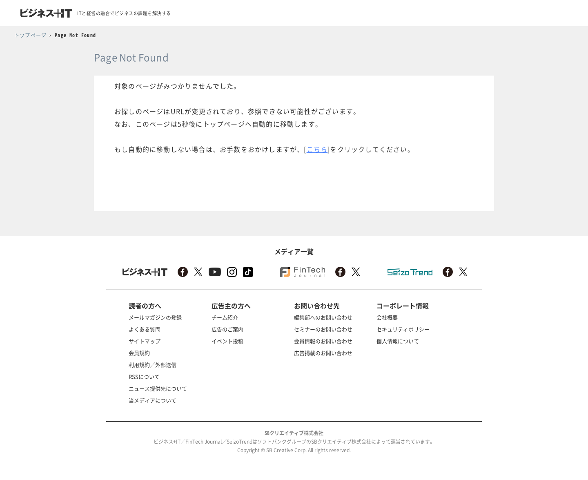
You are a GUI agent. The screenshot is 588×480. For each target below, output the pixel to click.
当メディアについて (152, 400)
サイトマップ (144, 341)
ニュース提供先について (158, 388)
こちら (317, 149)
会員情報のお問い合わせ (323, 341)
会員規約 (139, 353)
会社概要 (387, 317)
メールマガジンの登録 (155, 317)
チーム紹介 (225, 317)
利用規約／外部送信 (152, 364)
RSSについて (144, 376)
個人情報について (397, 341)
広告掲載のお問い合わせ (323, 353)
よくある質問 (144, 329)
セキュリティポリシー (403, 329)
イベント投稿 (227, 341)
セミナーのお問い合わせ (323, 329)
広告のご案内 (227, 329)
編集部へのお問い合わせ (323, 317)
